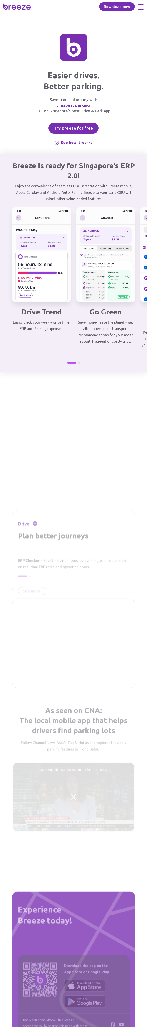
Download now (117, 7)
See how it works (73, 143)
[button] (71, 363)
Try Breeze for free (73, 128)
